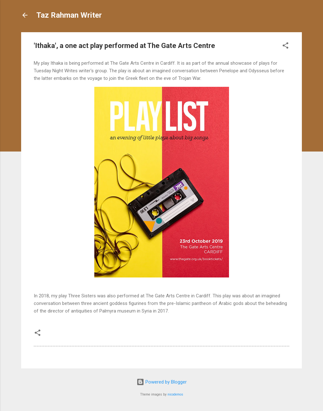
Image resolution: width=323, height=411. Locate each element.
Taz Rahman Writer (69, 15)
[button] (285, 46)
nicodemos (175, 394)
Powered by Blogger (162, 382)
